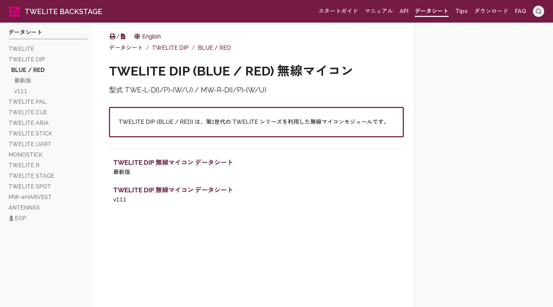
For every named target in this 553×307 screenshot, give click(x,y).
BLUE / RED (214, 47)
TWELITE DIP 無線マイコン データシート (173, 162)
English (147, 36)
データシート (126, 47)
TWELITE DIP (170, 47)
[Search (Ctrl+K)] (538, 11)
